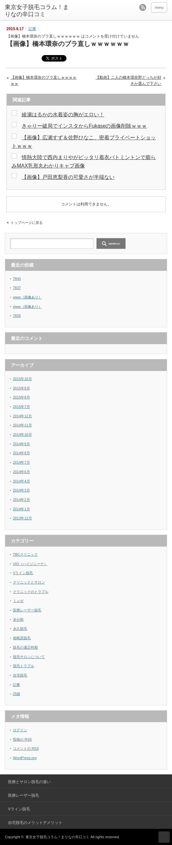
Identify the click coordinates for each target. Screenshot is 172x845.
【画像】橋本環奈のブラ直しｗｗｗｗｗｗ (43, 80)
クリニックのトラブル (30, 592)
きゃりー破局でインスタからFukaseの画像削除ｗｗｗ (84, 126)
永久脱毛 (20, 629)
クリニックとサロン (29, 582)
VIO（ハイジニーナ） (30, 564)
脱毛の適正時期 (25, 647)
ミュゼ (18, 601)
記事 (32, 29)
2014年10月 (22, 434)
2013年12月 (22, 518)
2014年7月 (21, 462)
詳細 (16, 694)
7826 (17, 316)
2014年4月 (21, 481)
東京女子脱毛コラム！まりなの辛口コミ (37, 10)
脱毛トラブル (23, 666)
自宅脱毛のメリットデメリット (35, 822)
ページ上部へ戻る (164, 837)
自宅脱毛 (20, 675)
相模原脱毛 (22, 638)
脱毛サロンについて (29, 657)
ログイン (20, 730)
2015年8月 (21, 397)
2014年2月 (21, 500)
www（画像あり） (27, 297)
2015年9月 (21, 388)
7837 (17, 288)
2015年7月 (21, 407)
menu (159, 7)
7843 (17, 279)
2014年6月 (21, 472)
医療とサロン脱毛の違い (29, 782)
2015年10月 (22, 379)
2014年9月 (21, 444)
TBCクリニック (25, 554)
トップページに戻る (27, 223)
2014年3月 (21, 490)
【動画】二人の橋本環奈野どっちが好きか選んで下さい (128, 80)
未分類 (18, 619)
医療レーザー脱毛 (27, 610)
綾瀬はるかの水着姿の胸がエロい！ (63, 114)
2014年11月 (22, 425)
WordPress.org (24, 758)
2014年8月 (21, 453)
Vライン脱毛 (23, 573)
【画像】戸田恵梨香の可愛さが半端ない (68, 177)
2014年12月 (22, 416)
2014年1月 (21, 509)
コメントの (26, 748)
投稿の (22, 739)
